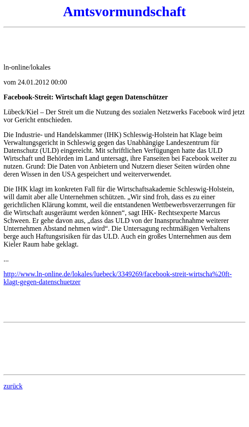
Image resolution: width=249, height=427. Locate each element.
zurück (13, 386)
